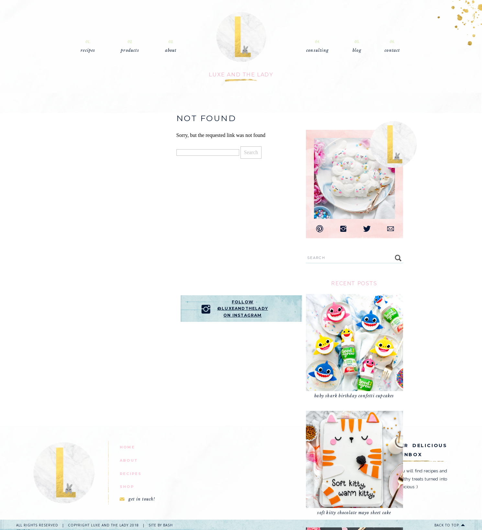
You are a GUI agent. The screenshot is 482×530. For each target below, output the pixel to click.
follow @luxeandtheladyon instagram (242, 308)
